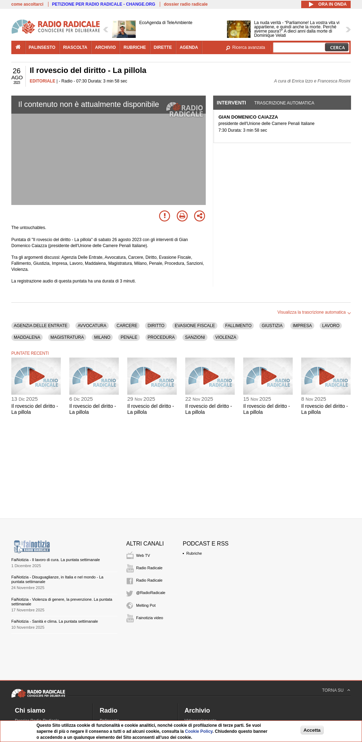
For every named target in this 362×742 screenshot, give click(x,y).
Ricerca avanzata (248, 47)
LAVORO (330, 325)
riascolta (75, 47)
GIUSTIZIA (272, 325)
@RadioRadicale (150, 592)
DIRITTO (155, 325)
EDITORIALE (42, 81)
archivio (105, 47)
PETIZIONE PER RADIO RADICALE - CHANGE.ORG (103, 4)
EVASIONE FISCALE (195, 325)
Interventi (231, 102)
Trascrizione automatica (284, 103)
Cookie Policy (198, 731)
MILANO (102, 337)
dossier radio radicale (186, 4)
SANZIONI (195, 337)
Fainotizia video (149, 618)
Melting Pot (146, 605)
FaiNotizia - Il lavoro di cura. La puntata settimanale (55, 560)
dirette (163, 47)
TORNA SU (333, 690)
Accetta (312, 730)
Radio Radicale (149, 568)
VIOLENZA (225, 337)
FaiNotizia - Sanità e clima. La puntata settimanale (54, 621)
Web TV (143, 555)
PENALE (129, 337)
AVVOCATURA (92, 325)
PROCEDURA (161, 337)
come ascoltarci (27, 4)
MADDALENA (27, 337)
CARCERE (127, 325)
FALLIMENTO (238, 325)
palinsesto (42, 47)
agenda (189, 47)
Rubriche (194, 553)
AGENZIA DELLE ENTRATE (41, 325)
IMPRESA (302, 325)
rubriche (134, 47)
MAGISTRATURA (67, 337)
